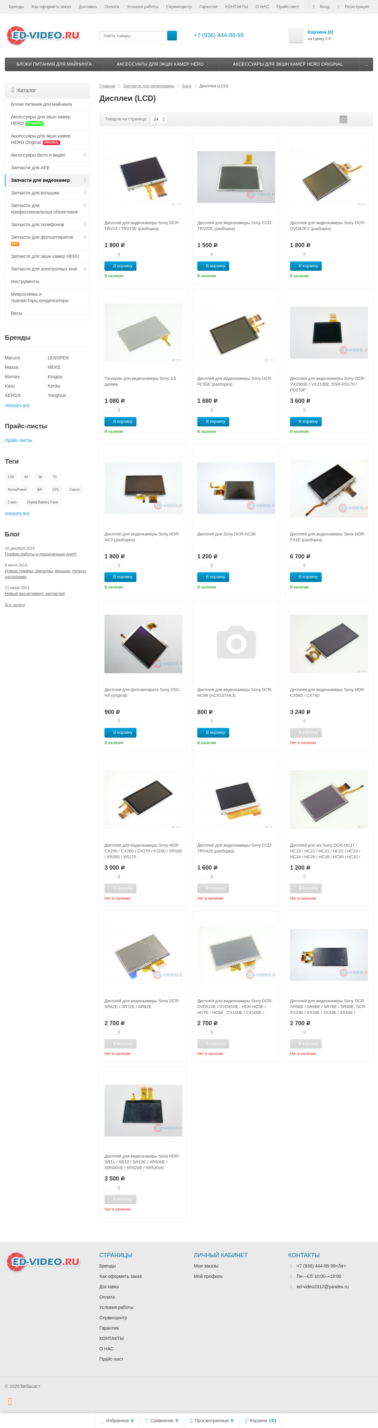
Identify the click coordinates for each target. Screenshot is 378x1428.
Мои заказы (206, 1266)
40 (26, 477)
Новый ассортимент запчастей (35, 593)
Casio (12, 502)
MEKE (54, 367)
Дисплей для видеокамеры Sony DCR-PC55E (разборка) (235, 381)
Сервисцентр (179, 6)
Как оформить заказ (51, 6)
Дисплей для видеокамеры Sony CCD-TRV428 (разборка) (235, 848)
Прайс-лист (288, 6)
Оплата (111, 6)
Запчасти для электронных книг (44, 268)
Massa (11, 367)
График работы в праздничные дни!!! (41, 554)
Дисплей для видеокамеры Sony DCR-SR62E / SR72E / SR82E (142, 1003)
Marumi (12, 357)
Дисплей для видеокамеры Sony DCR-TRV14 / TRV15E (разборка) (142, 225)
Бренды (16, 6)
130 (11, 477)
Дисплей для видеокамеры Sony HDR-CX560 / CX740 (327, 692)
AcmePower (17, 489)
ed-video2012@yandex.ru (323, 1286)
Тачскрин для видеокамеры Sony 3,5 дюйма (140, 381)
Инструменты (25, 281)
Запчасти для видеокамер (40, 180)
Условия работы (142, 6)
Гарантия (208, 6)
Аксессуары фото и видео (38, 155)
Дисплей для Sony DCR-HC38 (226, 534)
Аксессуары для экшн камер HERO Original (288, 64)
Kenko (54, 386)
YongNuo (57, 395)
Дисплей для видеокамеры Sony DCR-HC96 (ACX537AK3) (235, 692)
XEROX (13, 395)
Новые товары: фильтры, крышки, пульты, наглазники (46, 573)
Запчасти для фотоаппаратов (42, 240)
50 (40, 477)
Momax (12, 376)
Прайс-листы (18, 440)
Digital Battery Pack (42, 502)
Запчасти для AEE (30, 167)
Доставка (88, 6)
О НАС (262, 6)
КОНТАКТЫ (236, 6)
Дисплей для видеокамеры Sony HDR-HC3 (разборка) (142, 537)
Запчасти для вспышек (35, 192)
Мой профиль (208, 1276)
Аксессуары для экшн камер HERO (159, 64)
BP (39, 489)
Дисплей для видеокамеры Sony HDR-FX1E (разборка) (327, 537)
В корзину (119, 265)
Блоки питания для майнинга (54, 64)
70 (55, 477)
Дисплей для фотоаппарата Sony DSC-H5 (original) (142, 692)
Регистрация (353, 6)
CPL (55, 489)
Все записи (15, 605)
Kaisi (10, 386)
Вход (321, 6)
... (366, 64)
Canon (75, 489)
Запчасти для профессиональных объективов (44, 208)
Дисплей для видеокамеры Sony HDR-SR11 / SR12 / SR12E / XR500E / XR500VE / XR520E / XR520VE (142, 1162)
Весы (16, 313)
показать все (17, 405)
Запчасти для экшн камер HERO (45, 256)
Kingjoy (55, 376)
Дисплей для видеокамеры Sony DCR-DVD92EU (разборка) (327, 225)
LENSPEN (58, 357)
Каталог (24, 90)
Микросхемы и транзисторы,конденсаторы (40, 297)
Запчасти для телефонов (37, 224)
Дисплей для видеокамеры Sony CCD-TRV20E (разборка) (235, 225)
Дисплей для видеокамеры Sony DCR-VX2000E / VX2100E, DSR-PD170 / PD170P (327, 384)
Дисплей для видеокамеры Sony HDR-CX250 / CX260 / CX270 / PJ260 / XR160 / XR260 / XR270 (143, 851)
